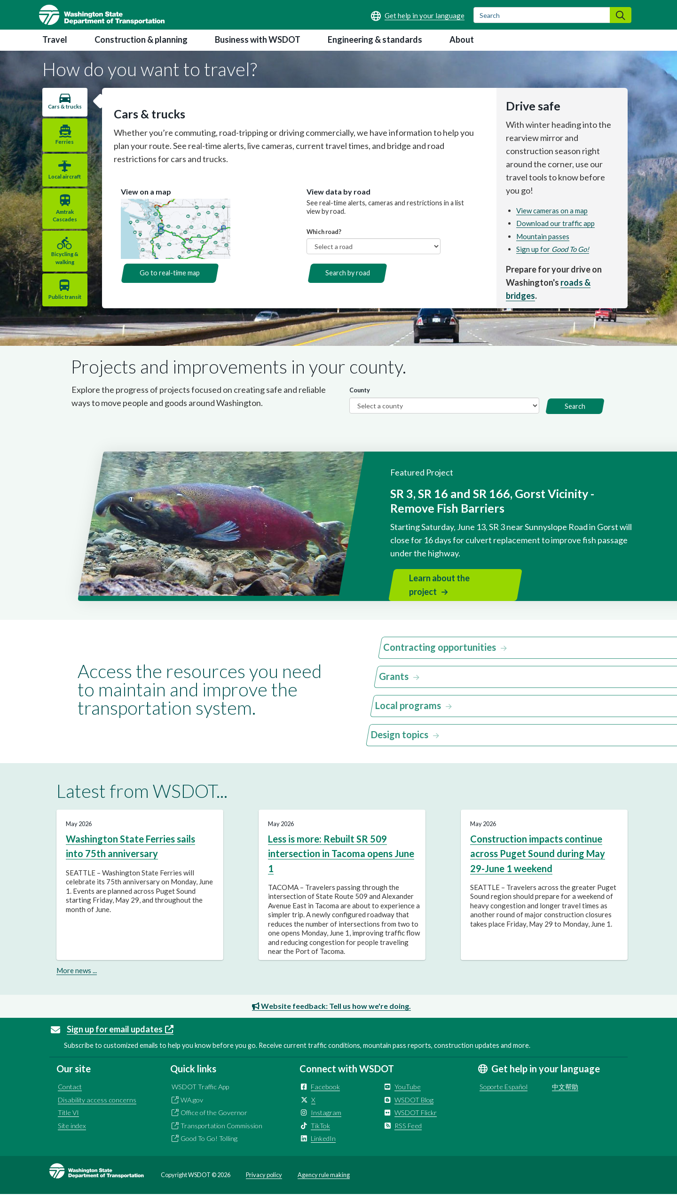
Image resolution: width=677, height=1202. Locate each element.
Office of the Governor (214, 1120)
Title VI (68, 1120)
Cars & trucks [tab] (63, 110)
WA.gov (192, 1107)
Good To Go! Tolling (209, 1146)
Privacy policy (264, 1182)
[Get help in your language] (417, 15)
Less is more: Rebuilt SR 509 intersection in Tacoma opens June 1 (341, 861)
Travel (54, 39)
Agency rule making (324, 1182)
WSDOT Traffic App (200, 1095)
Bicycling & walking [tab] (63, 266)
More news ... (76, 978)
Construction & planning (141, 39)
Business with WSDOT (257, 39)
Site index (72, 1133)
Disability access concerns (97, 1107)
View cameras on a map (551, 210)
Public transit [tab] (63, 304)
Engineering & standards (375, 39)
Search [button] (575, 414)
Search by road (345, 273)
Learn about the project (439, 593)
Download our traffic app (554, 223)
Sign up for (551, 249)
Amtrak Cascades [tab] (63, 223)
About (461, 39)
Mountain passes (541, 236)
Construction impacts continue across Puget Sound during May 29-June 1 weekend (537, 861)
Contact (70, 1095)
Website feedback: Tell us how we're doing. (331, 1013)
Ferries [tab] (63, 150)
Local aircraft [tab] (63, 184)
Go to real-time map (165, 273)
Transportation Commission (221, 1133)
